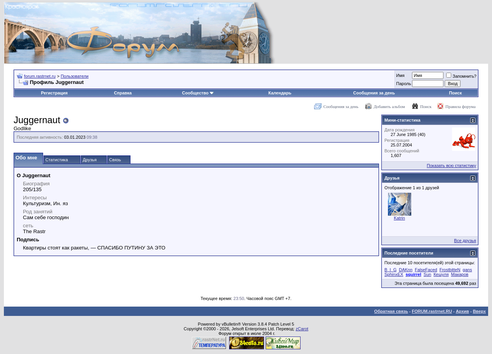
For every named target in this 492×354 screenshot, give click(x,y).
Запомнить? (461, 76)
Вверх (479, 311)
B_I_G (390, 269)
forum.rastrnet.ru (40, 76)
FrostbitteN (450, 269)
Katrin (399, 218)
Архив (462, 311)
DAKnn (405, 269)
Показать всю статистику (451, 165)
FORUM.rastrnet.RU (432, 311)
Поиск (455, 93)
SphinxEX (393, 274)
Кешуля (441, 274)
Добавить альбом (389, 106)
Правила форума (460, 106)
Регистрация (54, 93)
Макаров (459, 274)
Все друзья (465, 240)
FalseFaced (426, 269)
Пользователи (75, 76)
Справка (123, 93)
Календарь (279, 93)
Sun (427, 274)
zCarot (302, 328)
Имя (400, 75)
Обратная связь (391, 311)
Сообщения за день (374, 93)
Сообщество (198, 93)
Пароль (403, 83)
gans (467, 269)
